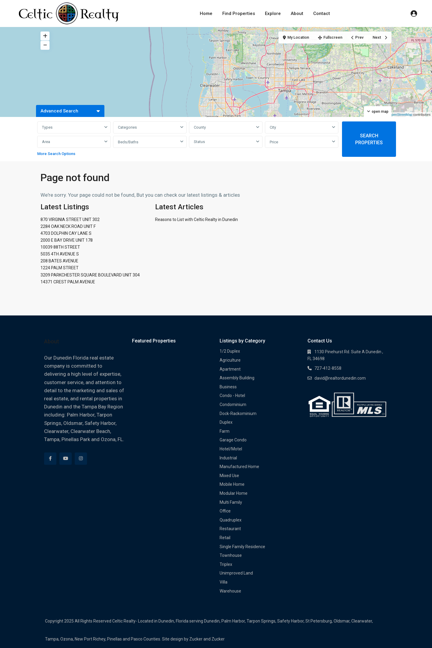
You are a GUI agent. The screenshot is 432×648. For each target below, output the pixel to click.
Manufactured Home (239, 466)
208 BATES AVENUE (59, 260)
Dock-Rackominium (238, 413)
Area (46, 141)
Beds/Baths (128, 142)
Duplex (226, 422)
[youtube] (65, 458)
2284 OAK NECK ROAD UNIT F (68, 226)
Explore (273, 13)
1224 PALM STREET (59, 267)
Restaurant (230, 528)
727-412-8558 (327, 368)
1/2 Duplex (230, 351)
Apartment (230, 369)
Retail (225, 537)
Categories (127, 127)
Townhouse (231, 555)
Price (274, 142)
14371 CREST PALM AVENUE (67, 281)
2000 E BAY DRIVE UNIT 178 (66, 240)
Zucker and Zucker (207, 639)
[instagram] (81, 458)
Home (206, 13)
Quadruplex (231, 520)
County (200, 127)
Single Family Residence (242, 546)
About (297, 13)
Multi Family (231, 502)
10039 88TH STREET (60, 247)
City (273, 127)
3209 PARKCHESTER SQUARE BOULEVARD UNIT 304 (90, 275)
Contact (321, 13)
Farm (225, 431)
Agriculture (230, 360)
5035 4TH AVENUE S (59, 254)
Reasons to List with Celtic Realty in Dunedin (196, 219)
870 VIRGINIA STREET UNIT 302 (70, 219)
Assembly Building (237, 377)
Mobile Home (232, 484)
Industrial (228, 457)
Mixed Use (229, 475)
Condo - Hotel (232, 395)
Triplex (226, 564)
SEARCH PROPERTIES (369, 139)
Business (228, 386)
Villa (223, 582)
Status (199, 141)
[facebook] (50, 458)
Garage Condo (233, 439)
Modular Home (234, 493)
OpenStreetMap (400, 114)
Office (225, 511)
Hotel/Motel (231, 448)
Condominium (233, 404)
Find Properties (238, 13)
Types (47, 127)
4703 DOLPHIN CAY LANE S (66, 233)
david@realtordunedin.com (340, 378)
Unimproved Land (236, 573)
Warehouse (230, 591)
